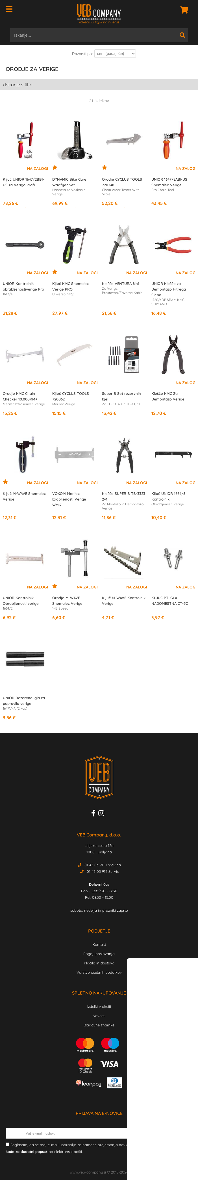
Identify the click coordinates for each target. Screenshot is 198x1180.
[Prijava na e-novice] (187, 1133)
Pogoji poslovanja (99, 953)
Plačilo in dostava (99, 963)
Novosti (99, 1015)
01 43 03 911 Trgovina (102, 865)
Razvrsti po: (82, 54)
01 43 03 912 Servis (103, 871)
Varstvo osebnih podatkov (99, 972)
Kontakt (99, 944)
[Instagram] (102, 814)
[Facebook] (94, 814)
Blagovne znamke (99, 1025)
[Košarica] (182, 10)
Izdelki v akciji (99, 1006)
